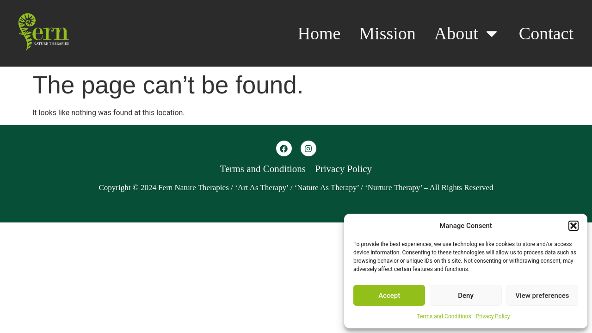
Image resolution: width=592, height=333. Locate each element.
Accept (389, 295)
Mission (387, 33)
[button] (573, 225)
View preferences (542, 295)
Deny (466, 295)
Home (318, 33)
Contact (546, 33)
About (467, 33)
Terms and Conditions (444, 316)
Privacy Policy (493, 316)
